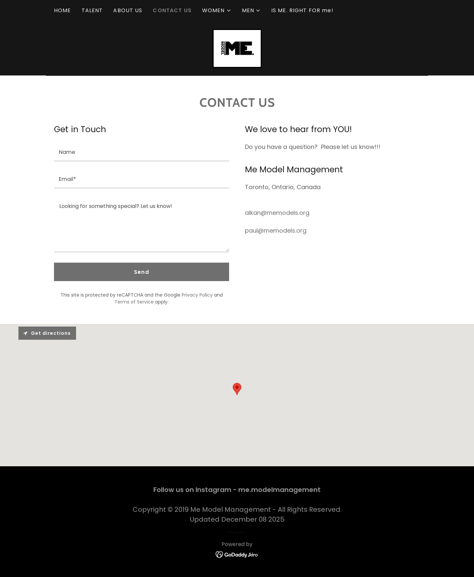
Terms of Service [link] (134, 302)
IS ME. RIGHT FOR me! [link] (302, 10)
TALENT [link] (92, 10)
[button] (216, 10)
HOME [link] (62, 10)
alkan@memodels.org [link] (277, 213)
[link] (237, 48)
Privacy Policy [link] (197, 295)
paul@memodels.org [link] (275, 230)
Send (141, 272)
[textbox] (141, 151)
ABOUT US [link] (127, 10)
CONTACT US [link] (172, 10)
